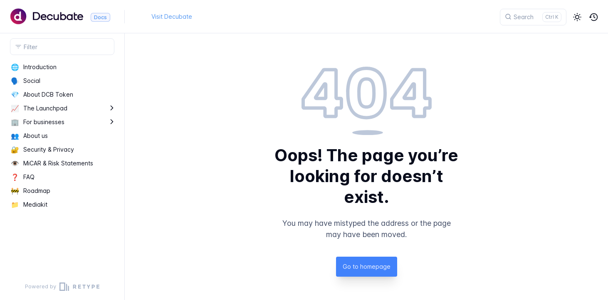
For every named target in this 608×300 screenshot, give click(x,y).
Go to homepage (367, 266)
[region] (62, 166)
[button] (577, 17)
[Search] (533, 17)
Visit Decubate (171, 16)
